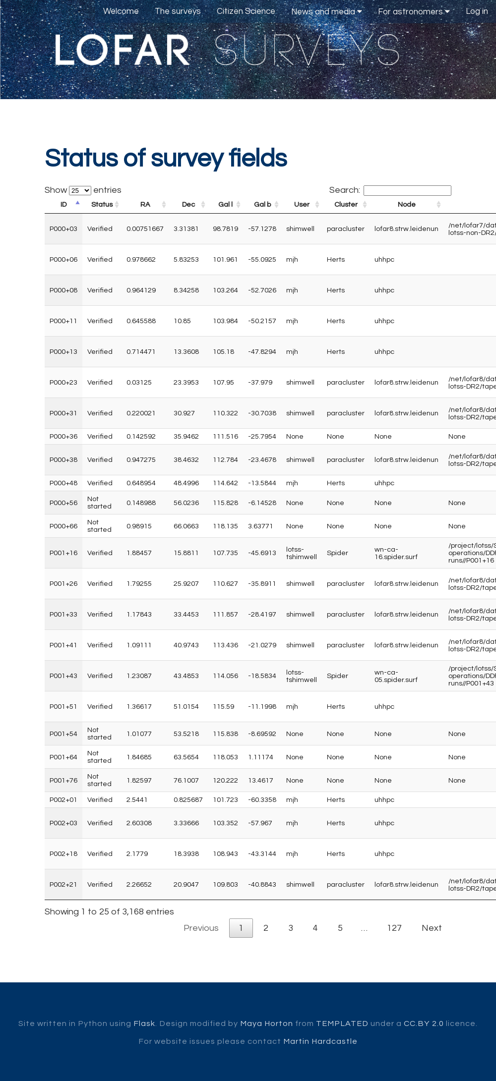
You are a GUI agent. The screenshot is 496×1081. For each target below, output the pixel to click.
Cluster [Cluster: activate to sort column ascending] (346, 204)
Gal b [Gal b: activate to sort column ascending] (262, 204)
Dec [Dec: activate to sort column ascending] (188, 204)
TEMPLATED (342, 1023)
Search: (390, 190)
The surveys (178, 11)
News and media (326, 11)
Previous (201, 928)
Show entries (83, 190)
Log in (477, 11)
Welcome (121, 11)
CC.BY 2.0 (424, 1023)
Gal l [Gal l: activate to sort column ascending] (225, 204)
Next (432, 928)
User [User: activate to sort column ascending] (302, 204)
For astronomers (414, 11)
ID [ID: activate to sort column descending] (63, 204)
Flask (144, 1023)
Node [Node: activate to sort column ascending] (407, 204)
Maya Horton (266, 1023)
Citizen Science (246, 11)
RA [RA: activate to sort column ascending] (145, 204)
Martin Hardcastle (320, 1041)
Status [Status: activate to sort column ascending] (102, 204)
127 (394, 928)
